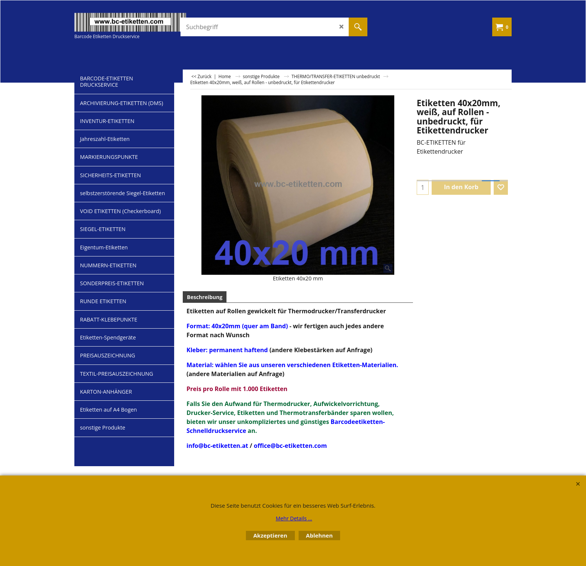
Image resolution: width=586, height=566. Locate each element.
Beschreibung (204, 297)
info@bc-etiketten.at (217, 446)
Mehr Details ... (294, 518)
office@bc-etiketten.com (290, 446)
